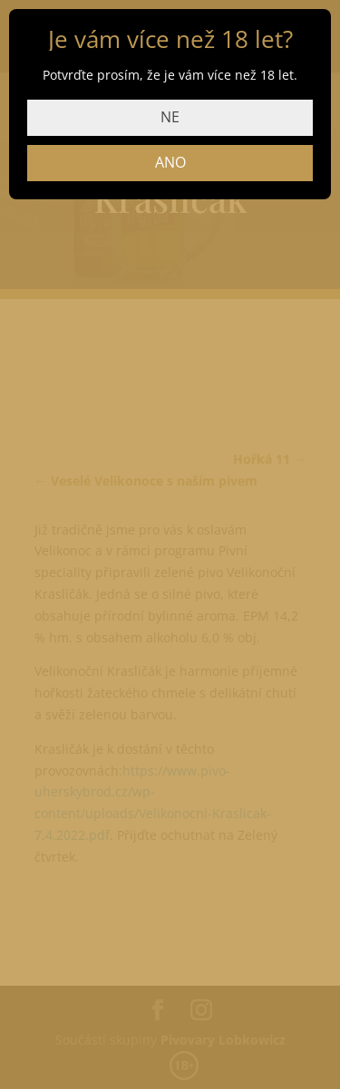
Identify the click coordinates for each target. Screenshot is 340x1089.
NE (170, 117)
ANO (170, 162)
